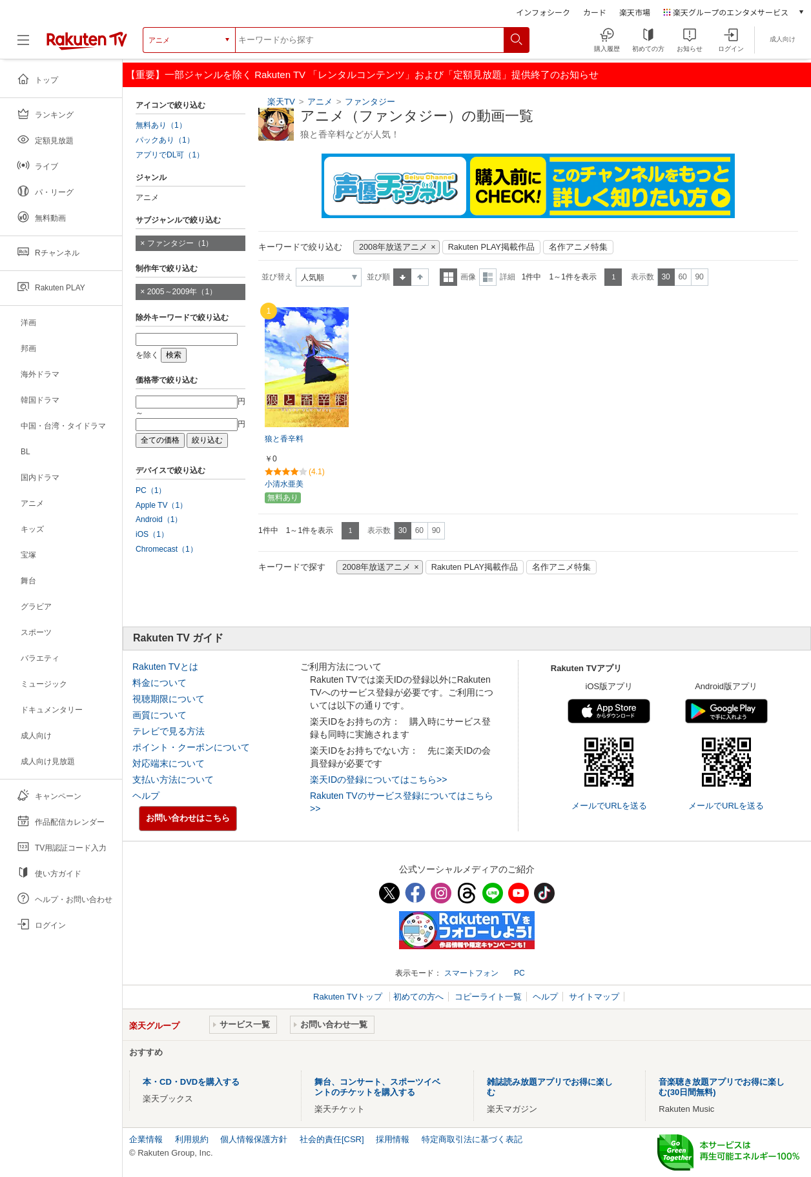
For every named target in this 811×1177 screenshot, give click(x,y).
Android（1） (159, 519)
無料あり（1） (161, 125)
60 (682, 276)
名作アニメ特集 (578, 247)
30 (665, 276)
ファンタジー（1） (180, 243)
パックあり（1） (165, 140)
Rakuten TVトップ (349, 996)
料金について (159, 683)
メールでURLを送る (609, 805)
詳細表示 (488, 277)
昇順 (402, 277)
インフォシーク (543, 11)
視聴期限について (168, 699)
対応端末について (168, 763)
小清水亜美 (284, 483)
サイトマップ (594, 996)
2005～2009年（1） (182, 291)
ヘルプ (145, 795)
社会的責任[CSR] (332, 1139)
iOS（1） (152, 534)
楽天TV (281, 101)
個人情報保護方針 (253, 1139)
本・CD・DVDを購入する (191, 1082)
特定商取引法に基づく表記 (472, 1139)
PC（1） (151, 490)
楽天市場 (634, 11)
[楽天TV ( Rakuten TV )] (86, 45)
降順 (420, 277)
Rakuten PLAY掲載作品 (491, 247)
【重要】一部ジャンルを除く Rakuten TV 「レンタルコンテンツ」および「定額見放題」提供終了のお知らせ (362, 74)
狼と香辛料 (284, 438)
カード (594, 11)
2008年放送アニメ (393, 247)
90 (699, 276)
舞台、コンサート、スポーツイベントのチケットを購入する (377, 1087)
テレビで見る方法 (168, 731)
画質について (159, 715)
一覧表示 (448, 277)
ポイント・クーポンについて (191, 747)
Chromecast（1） (167, 549)
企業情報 (146, 1139)
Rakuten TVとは (165, 666)
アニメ (320, 101)
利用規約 (192, 1139)
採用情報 (392, 1139)
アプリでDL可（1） (170, 154)
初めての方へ (418, 996)
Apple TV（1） (161, 505)
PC (519, 973)
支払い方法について (173, 779)
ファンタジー (370, 101)
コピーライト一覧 (488, 996)
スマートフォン (471, 973)
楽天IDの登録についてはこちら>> (378, 779)
